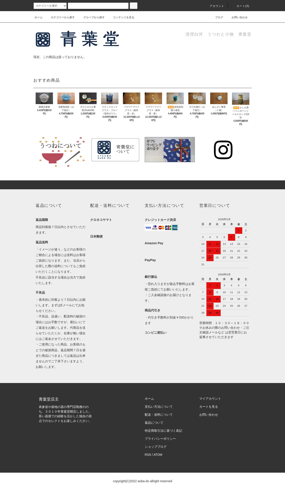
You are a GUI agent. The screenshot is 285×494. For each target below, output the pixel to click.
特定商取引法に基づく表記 (163, 430)
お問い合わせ (237, 17)
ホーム (39, 17)
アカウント (214, 6)
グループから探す (91, 17)
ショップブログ (156, 446)
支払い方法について (159, 406)
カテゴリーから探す (60, 17)
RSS (148, 454)
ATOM (158, 454)
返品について (154, 422)
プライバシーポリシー (160, 438)
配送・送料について (159, 414)
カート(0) (240, 6)
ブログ (216, 17)
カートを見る (208, 406)
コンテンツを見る (121, 17)
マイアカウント (210, 398)
